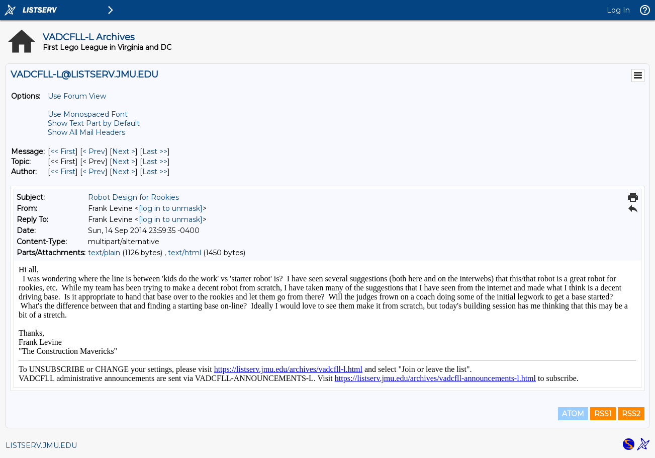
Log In (618, 10)
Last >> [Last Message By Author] (154, 171)
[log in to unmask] (171, 208)
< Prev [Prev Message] (93, 151)
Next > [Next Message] (123, 151)
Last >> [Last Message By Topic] (154, 161)
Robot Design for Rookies (133, 197)
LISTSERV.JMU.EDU (41, 445)
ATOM (573, 413)
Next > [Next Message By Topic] (123, 161)
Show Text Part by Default (94, 123)
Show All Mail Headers (86, 132)
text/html (184, 252)
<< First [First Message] (62, 151)
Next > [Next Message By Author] (123, 171)
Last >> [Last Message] (154, 151)
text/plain (104, 252)
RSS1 (603, 413)
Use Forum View (77, 96)
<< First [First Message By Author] (62, 171)
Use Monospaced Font (88, 114)
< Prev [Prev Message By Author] (93, 171)
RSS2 (631, 413)
